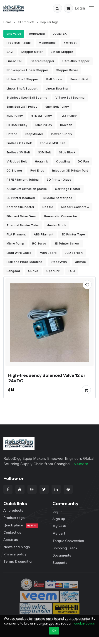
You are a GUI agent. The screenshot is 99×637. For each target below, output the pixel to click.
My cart (58, 533)
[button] (57, 8)
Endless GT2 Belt (19, 143)
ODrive (33, 271)
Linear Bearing (57, 88)
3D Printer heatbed (21, 198)
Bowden (66, 125)
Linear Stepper (62, 51)
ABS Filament (43, 234)
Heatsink (41, 161)
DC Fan (83, 161)
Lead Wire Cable (19, 252)
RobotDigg (37, 33)
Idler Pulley (43, 125)
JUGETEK (60, 33)
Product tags (14, 518)
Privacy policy (15, 554)
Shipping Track (64, 548)
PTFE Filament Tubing (23, 179)
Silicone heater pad (57, 198)
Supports (59, 562)
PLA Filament (16, 234)
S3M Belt (44, 152)
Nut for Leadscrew (75, 207)
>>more (81, 464)
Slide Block (67, 152)
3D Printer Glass (59, 179)
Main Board (48, 252)
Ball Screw (54, 79)
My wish (59, 526)
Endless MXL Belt (52, 143)
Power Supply (61, 134)
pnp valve (14, 33)
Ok (54, 630)
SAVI (10, 51)
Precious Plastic (19, 42)
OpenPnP (53, 271)
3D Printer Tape (73, 234)
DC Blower (14, 170)
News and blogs (16, 547)
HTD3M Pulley (41, 115)
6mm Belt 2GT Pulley (22, 106)
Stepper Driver (67, 70)
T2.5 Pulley (68, 115)
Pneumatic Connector (60, 216)
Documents (61, 555)
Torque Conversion (68, 541)
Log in (57, 511)
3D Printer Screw (67, 243)
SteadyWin (59, 262)
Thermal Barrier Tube (23, 225)
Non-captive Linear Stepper (27, 70)
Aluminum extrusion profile (27, 189)
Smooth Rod (79, 79)
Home (7, 22)
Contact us (12, 532)
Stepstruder (34, 134)
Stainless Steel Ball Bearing (27, 97)
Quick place (20, 525)
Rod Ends (37, 170)
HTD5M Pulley (17, 125)
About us (10, 540)
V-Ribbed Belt (17, 161)
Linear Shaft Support (22, 88)
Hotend (12, 134)
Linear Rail (14, 61)
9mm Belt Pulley (57, 106)
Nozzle (47, 207)
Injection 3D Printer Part (70, 170)
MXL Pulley (15, 115)
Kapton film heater (21, 207)
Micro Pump (15, 243)
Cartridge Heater (67, 189)
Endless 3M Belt (18, 152)
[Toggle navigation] (91, 8)
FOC (72, 271)
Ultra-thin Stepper (75, 61)
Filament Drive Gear (21, 216)
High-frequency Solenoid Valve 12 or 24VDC (46, 378)
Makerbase (47, 42)
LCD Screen (74, 252)
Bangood (13, 271)
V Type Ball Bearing (70, 97)
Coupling (63, 161)
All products (26, 22)
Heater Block (56, 225)
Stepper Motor (32, 51)
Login (80, 8)
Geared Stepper (42, 61)
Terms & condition (18, 561)
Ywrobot (70, 42)
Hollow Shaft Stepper (22, 79)
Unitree (80, 262)
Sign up (58, 519)
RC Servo (39, 243)
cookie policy (84, 623)
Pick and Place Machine (25, 262)
